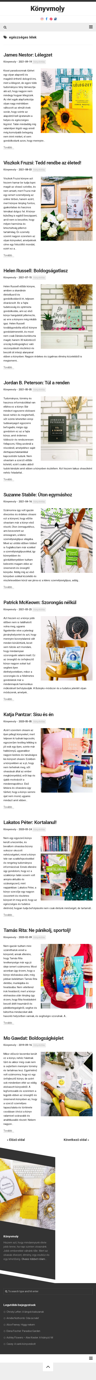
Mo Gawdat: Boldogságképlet (33, 1038)
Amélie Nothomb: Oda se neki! (23, 1318)
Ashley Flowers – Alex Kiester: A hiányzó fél (30, 1337)
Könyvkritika (39, 62)
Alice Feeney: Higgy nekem (21, 1324)
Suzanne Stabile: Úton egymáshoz (37, 495)
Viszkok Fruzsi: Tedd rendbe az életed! (42, 163)
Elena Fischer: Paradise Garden (23, 1331)
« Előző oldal (16, 1140)
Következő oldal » (76, 1140)
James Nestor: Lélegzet (27, 55)
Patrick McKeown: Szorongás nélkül (39, 602)
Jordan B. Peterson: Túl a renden (36, 383)
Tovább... (8, 147)
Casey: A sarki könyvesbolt (21, 1344)
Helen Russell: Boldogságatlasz (35, 271)
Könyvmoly (9, 61)
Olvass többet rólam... (34, 1259)
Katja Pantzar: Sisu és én (28, 714)
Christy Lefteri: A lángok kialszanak (25, 1311)
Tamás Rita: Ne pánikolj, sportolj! (36, 930)
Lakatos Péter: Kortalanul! (29, 822)
